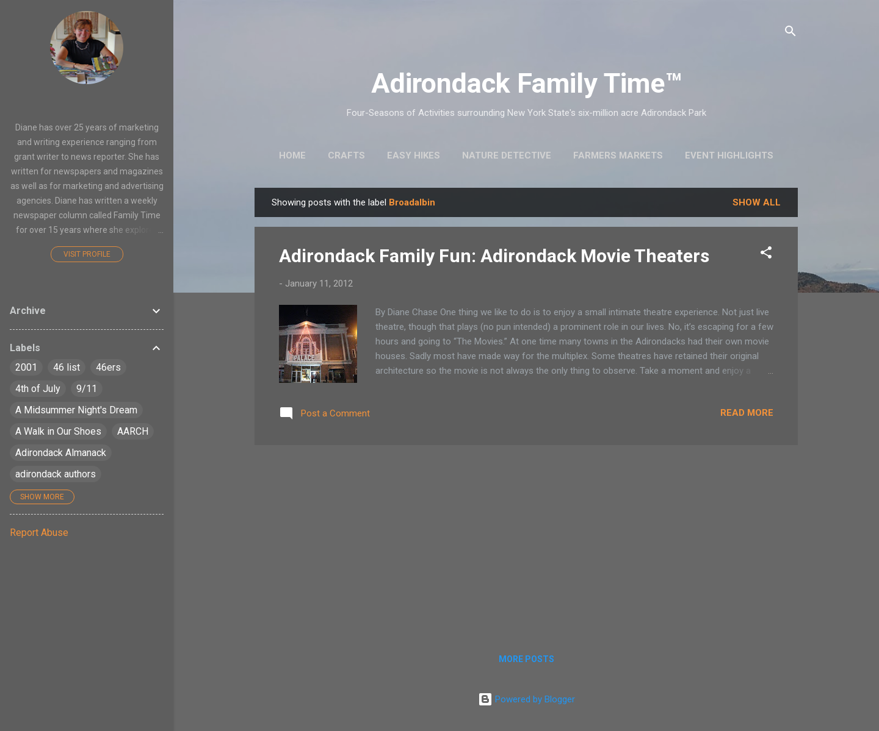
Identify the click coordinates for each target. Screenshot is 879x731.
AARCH (132, 431)
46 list (66, 367)
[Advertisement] (526, 540)
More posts (526, 659)
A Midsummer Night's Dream (76, 410)
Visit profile (86, 254)
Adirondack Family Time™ (526, 83)
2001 (26, 367)
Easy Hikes (413, 155)
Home (292, 155)
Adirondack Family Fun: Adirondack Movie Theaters (494, 255)
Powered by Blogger (526, 699)
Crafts (346, 155)
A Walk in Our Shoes (58, 431)
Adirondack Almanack (60, 452)
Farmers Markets (618, 155)
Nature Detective (506, 155)
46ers (108, 367)
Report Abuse (39, 532)
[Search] (790, 33)
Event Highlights (729, 155)
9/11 (86, 388)
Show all (757, 202)
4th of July (37, 388)
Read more (746, 412)
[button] (766, 254)
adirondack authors (55, 474)
